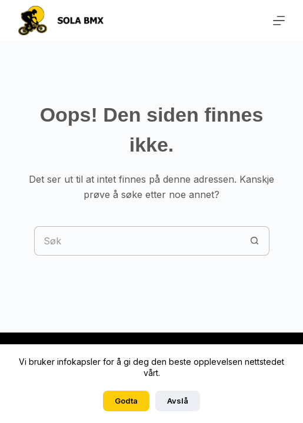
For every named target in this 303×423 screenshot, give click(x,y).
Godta (126, 400)
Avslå (177, 400)
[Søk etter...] (137, 241)
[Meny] (279, 20)
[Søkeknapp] (254, 241)
